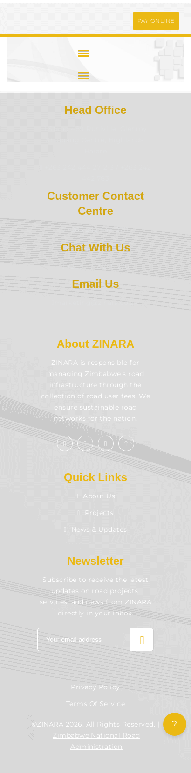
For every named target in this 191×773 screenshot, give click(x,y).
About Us (96, 496)
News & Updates (95, 529)
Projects (95, 513)
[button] (82, 53)
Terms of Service (95, 704)
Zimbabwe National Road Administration (96, 741)
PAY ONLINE (156, 20)
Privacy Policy (95, 687)
